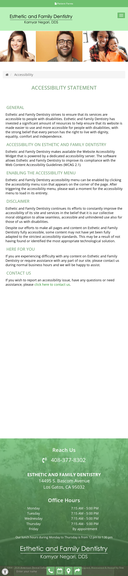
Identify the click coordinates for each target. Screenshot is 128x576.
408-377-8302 (64, 554)
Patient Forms (64, 3)
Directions (68, 571)
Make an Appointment (59, 571)
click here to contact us (52, 284)
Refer (77, 571)
